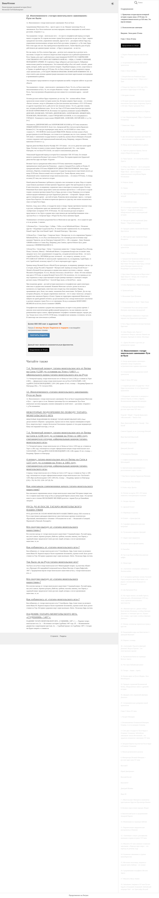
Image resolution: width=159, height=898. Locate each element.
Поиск (138, 2)
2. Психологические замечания (131, 27)
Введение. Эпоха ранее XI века (131, 33)
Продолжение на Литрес (130, 45)
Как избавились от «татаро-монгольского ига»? (53, 547)
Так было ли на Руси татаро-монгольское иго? (52, 562)
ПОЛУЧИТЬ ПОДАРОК (39, 335)
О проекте (54, 636)
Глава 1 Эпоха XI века (128, 39)
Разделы (63, 636)
